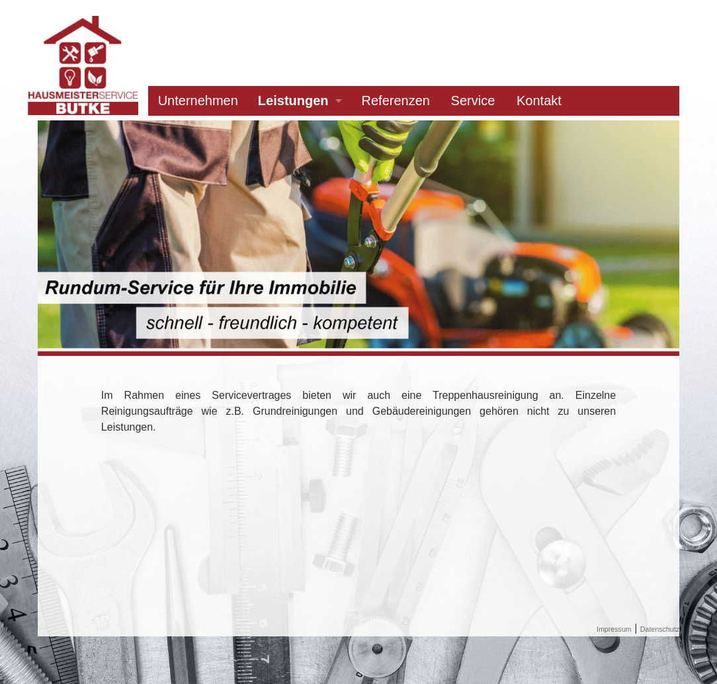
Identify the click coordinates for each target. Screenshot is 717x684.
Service (473, 100)
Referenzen (396, 100)
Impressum (614, 629)
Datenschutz (659, 629)
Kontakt (539, 100)
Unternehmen (198, 100)
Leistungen (293, 100)
